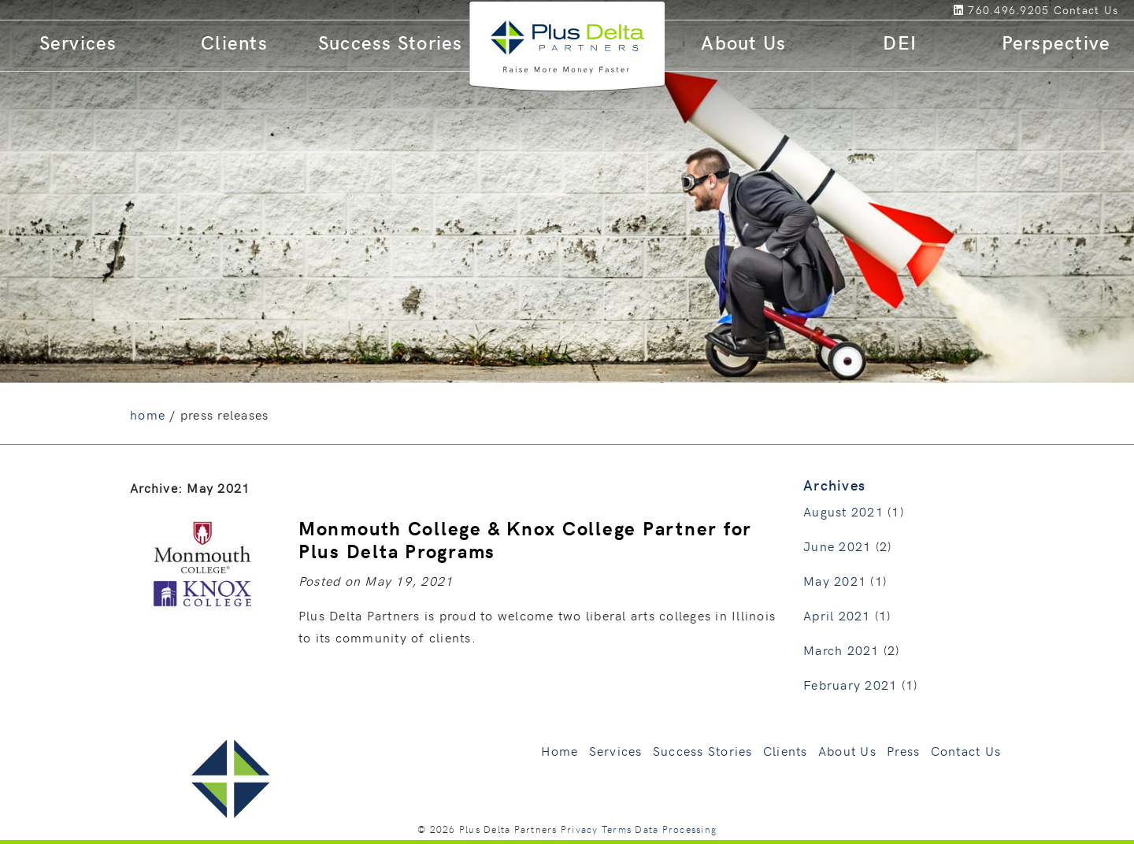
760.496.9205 (1008, 9)
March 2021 (841, 649)
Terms (617, 829)
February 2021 (850, 684)
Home (559, 750)
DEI (900, 42)
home (147, 414)
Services (78, 42)
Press (903, 750)
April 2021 (837, 615)
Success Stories (390, 42)
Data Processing (676, 829)
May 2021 (834, 580)
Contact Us (966, 750)
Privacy (579, 829)
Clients (234, 42)
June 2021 (837, 545)
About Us (743, 42)
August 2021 (843, 511)
